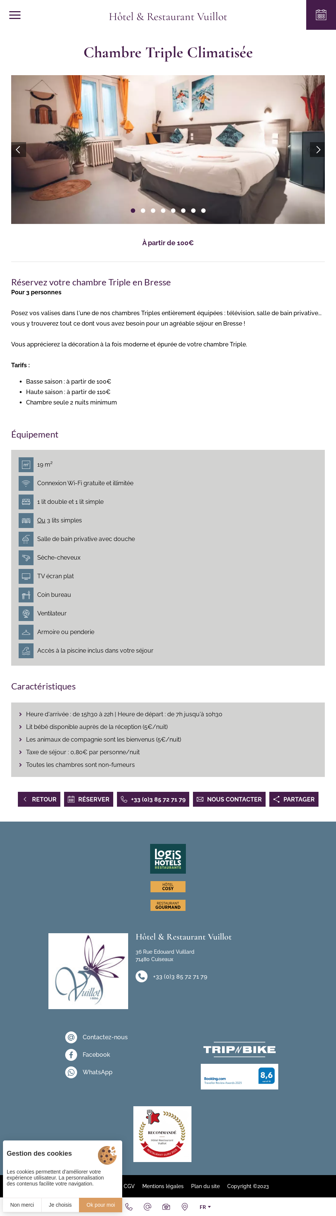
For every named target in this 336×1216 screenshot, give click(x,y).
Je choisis (60, 1205)
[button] (133, 210)
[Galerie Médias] (166, 1206)
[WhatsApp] (96, 1072)
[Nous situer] (184, 1206)
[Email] (147, 1206)
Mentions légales (163, 1186)
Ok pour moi (100, 1205)
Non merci (22, 1205)
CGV (129, 1186)
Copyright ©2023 (248, 1186)
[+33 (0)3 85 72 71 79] (129, 1206)
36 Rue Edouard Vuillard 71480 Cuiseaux (165, 955)
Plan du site (205, 1186)
